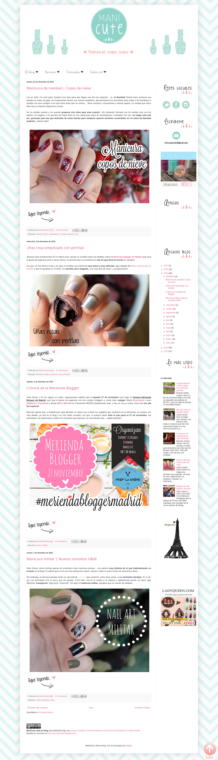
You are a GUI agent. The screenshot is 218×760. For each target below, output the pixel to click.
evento (38, 545)
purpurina (71, 234)
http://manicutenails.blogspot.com (61, 733)
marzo (169, 335)
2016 (166, 269)
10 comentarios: (62, 230)
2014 (166, 348)
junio (168, 324)
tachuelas (66, 374)
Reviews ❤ (52, 72)
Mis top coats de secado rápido (183, 411)
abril (168, 331)
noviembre (171, 305)
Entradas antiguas (142, 708)
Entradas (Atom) (46, 712)
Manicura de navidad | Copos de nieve (59, 88)
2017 (166, 266)
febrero (169, 339)
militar (38, 700)
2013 (166, 351)
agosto (169, 316)
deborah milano (42, 234)
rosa (60, 374)
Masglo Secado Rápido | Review (183, 487)
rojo (76, 234)
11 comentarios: (61, 696)
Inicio (91, 708)
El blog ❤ (31, 72)
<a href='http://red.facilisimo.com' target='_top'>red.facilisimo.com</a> (178, 573)
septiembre (171, 312)
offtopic (45, 545)
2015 (166, 273)
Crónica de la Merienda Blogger (53, 387)
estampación (54, 234)
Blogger (128, 746)
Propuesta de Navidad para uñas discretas (182, 436)
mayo (168, 328)
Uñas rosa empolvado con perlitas (55, 247)
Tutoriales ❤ (74, 72)
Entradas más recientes (37, 708)
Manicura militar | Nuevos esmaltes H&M (62, 558)
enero (169, 343)
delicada (39, 374)
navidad (63, 234)
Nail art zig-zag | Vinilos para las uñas (183, 462)
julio (168, 320)
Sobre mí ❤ (98, 72)
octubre (169, 309)
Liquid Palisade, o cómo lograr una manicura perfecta (183, 387)
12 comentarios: (62, 370)
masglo (46, 374)
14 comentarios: (61, 541)
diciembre (170, 276)
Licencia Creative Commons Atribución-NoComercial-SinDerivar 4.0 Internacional (105, 730)
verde (52, 700)
